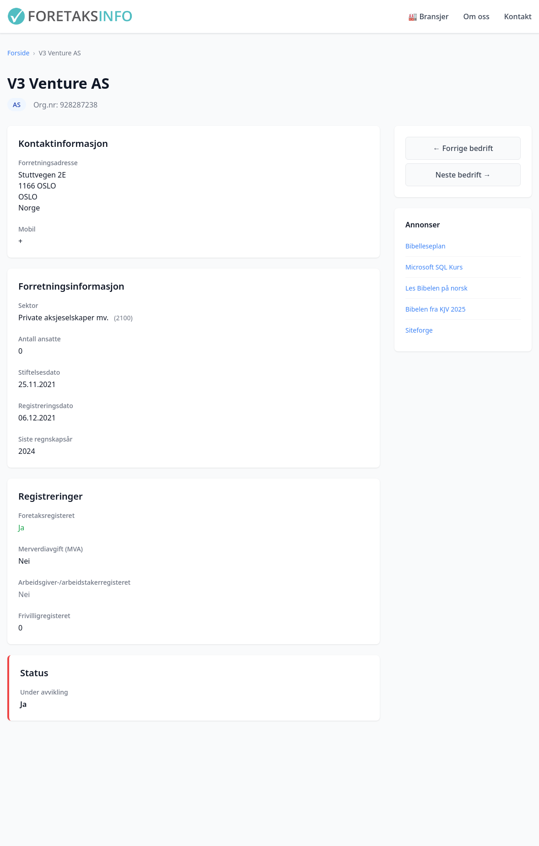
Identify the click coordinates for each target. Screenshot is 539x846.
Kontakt (518, 16)
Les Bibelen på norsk (436, 288)
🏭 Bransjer (428, 16)
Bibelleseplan (425, 246)
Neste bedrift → (463, 175)
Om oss (477, 16)
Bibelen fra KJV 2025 (435, 309)
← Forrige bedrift (463, 148)
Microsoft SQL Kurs (434, 267)
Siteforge (419, 330)
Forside (18, 52)
